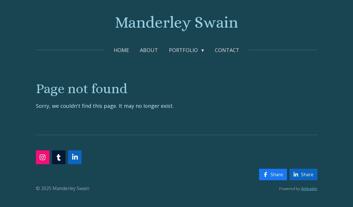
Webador (309, 188)
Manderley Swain (176, 22)
